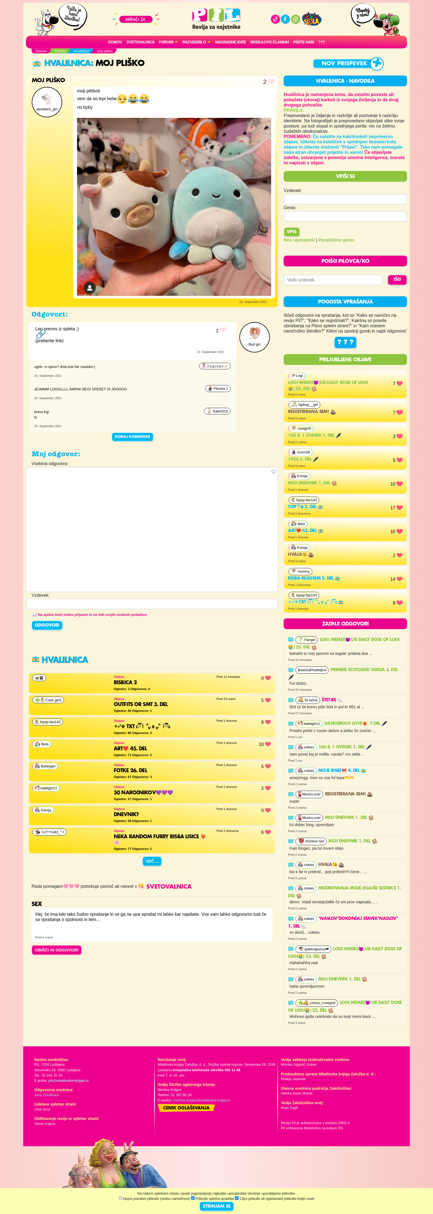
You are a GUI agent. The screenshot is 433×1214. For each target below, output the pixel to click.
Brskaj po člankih (269, 42)
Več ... (152, 861)
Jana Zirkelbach (46, 1095)
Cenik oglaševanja (186, 1108)
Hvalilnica (62, 63)
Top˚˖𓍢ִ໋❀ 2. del (305, 507)
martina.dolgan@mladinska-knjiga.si (201, 1100)
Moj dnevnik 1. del (312, 483)
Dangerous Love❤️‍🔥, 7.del (355, 724)
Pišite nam (303, 42)
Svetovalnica (140, 42)
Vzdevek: (293, 190)
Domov (115, 42)
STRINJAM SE (217, 1206)
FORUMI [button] (166, 42)
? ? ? (345, 342)
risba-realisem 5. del (314, 578)
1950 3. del (303, 459)
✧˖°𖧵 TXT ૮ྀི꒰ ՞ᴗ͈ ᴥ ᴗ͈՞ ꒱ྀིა (316, 602)
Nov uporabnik (299, 240)
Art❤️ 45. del (305, 531)
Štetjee (332, 700)
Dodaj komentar (132, 437)
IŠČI (397, 279)
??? (321, 42)
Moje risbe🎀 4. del (342, 771)
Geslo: (290, 207)
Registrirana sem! (312, 412)
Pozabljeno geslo (336, 240)
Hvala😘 (301, 554)
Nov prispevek (344, 64)
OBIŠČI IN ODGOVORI (56, 950)
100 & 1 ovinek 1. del (314, 436)
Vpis (292, 232)
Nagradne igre (230, 42)
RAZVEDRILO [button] (194, 42)
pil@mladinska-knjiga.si (68, 1080)
